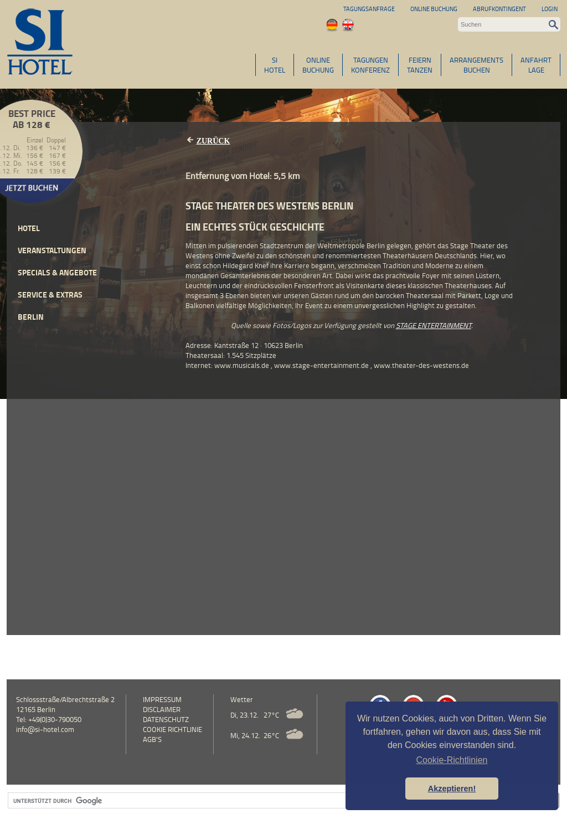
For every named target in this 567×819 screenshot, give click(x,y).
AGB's (152, 739)
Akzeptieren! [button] (452, 788)
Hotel (29, 228)
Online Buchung (433, 8)
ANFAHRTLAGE (535, 65)
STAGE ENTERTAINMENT (433, 325)
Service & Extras (50, 294)
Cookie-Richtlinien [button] (452, 760)
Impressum (162, 699)
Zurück (213, 141)
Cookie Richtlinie (172, 729)
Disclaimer (162, 709)
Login (550, 8)
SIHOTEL (274, 65)
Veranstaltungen (52, 250)
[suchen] (259, 801)
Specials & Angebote (57, 272)
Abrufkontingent (499, 8)
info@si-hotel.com (45, 729)
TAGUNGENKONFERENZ (370, 65)
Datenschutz (166, 719)
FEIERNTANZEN (419, 65)
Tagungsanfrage (369, 8)
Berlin (31, 317)
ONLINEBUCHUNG (318, 65)
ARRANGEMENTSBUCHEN (476, 65)
